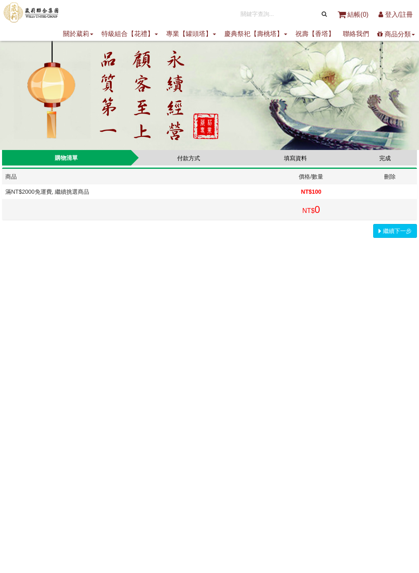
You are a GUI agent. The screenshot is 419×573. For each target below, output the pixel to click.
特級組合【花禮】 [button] (129, 33)
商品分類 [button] (396, 34)
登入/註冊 (395, 14)
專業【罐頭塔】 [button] (191, 33)
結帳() (354, 14)
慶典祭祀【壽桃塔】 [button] (255, 33)
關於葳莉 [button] (78, 33)
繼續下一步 (395, 231)
